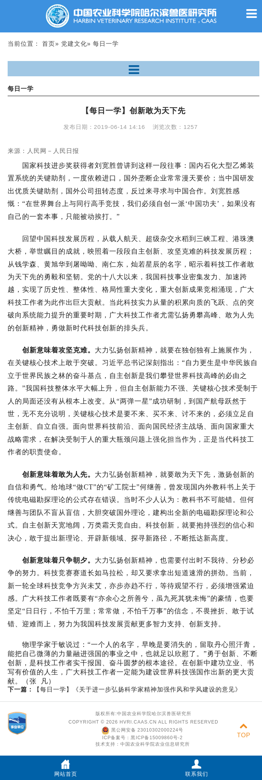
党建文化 (74, 43)
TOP (244, 730)
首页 (48, 43)
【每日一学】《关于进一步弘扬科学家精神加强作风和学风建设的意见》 (124, 689)
